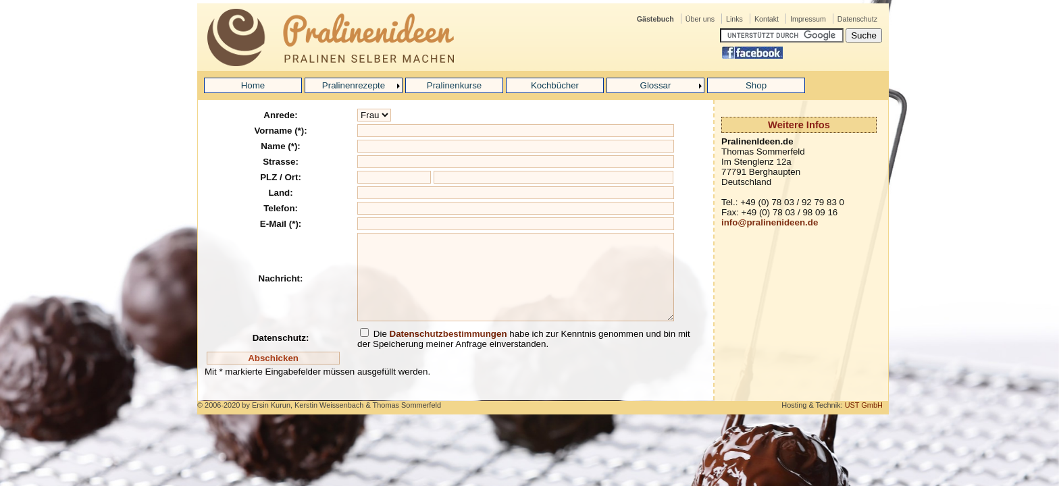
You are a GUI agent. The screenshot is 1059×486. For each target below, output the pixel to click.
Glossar (655, 85)
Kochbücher (555, 85)
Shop (756, 85)
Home (253, 85)
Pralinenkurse (454, 85)
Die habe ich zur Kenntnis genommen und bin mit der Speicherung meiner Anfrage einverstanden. (523, 339)
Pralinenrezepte (353, 85)
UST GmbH (864, 405)
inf (726, 222)
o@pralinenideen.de (775, 222)
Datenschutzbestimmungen (448, 334)
